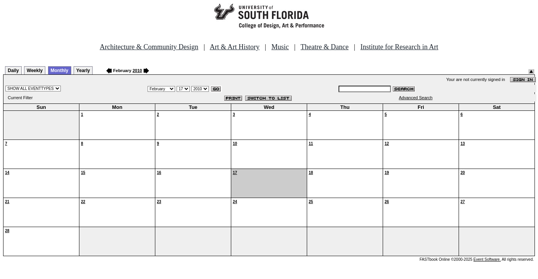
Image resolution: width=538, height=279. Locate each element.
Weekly (35, 70)
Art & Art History (235, 47)
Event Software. (487, 259)
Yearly (83, 70)
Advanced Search (416, 97)
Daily (13, 70)
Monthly (60, 70)
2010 (137, 70)
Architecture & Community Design (149, 47)
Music (280, 47)
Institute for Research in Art (399, 47)
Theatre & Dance (325, 47)
